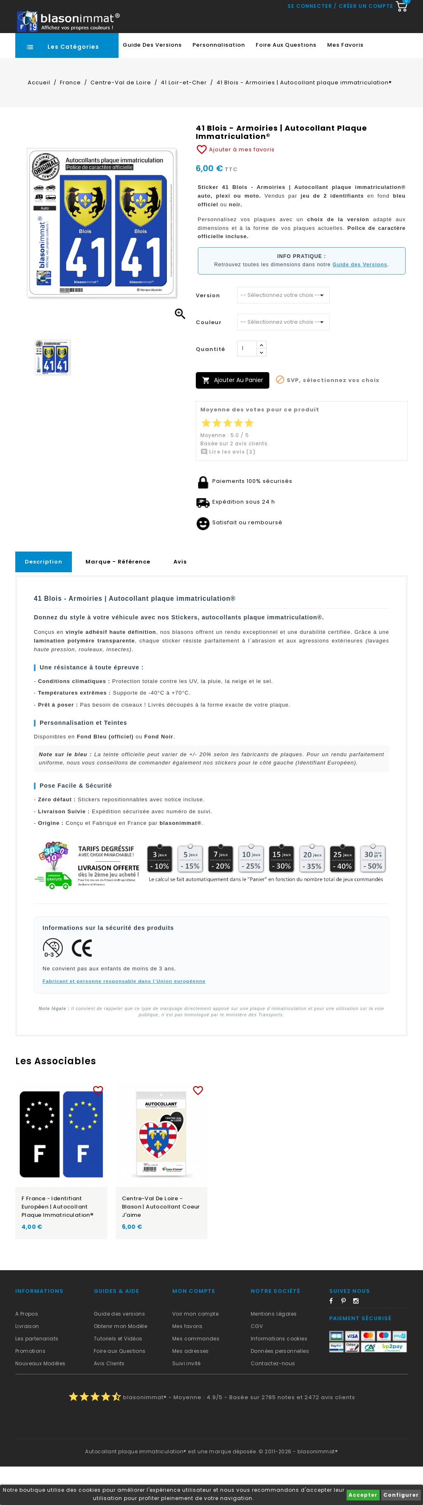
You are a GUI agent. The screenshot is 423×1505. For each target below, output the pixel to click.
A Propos (26, 1352)
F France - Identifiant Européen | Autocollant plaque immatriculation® (57, 1245)
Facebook (334, 1340)
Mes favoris (345, 83)
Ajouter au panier (232, 418)
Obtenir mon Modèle (120, 1364)
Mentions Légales (274, 1352)
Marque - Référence (118, 600)
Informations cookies (279, 1377)
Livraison (27, 1364)
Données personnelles (280, 1389)
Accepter (363, 1494)
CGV (257, 1364)
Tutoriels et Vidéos (118, 1377)
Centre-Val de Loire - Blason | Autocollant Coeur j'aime (161, 1245)
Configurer (401, 1494)
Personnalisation (218, 83)
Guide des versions (119, 1352)
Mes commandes (195, 1377)
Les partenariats (36, 1377)
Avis (180, 600)
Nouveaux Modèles (40, 1401)
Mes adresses (190, 1389)
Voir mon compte (195, 1352)
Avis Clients (109, 1401)
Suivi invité (186, 1401)
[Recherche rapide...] (210, 47)
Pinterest (346, 1340)
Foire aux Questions (286, 83)
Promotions (30, 1389)
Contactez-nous (273, 1401)
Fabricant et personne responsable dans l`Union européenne (124, 1019)
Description (43, 600)
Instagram (358, 1340)
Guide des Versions (152, 83)
